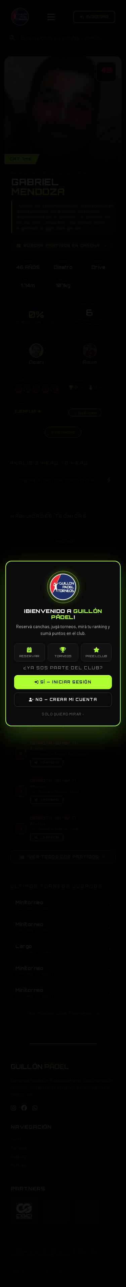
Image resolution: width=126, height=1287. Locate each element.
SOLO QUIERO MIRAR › (63, 713)
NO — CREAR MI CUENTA (63, 699)
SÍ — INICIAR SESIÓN (63, 682)
